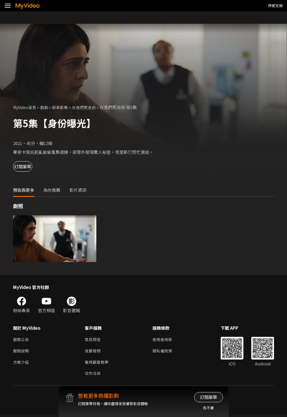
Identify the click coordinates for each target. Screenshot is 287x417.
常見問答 (93, 340)
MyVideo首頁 (26, 107)
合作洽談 (93, 375)
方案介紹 (21, 364)
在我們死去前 (89, 107)
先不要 (208, 407)
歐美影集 (63, 107)
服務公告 (21, 340)
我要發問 (93, 352)
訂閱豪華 (28, 166)
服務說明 (21, 352)
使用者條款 (164, 340)
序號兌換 (275, 5)
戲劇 (47, 107)
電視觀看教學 (97, 364)
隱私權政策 (164, 352)
